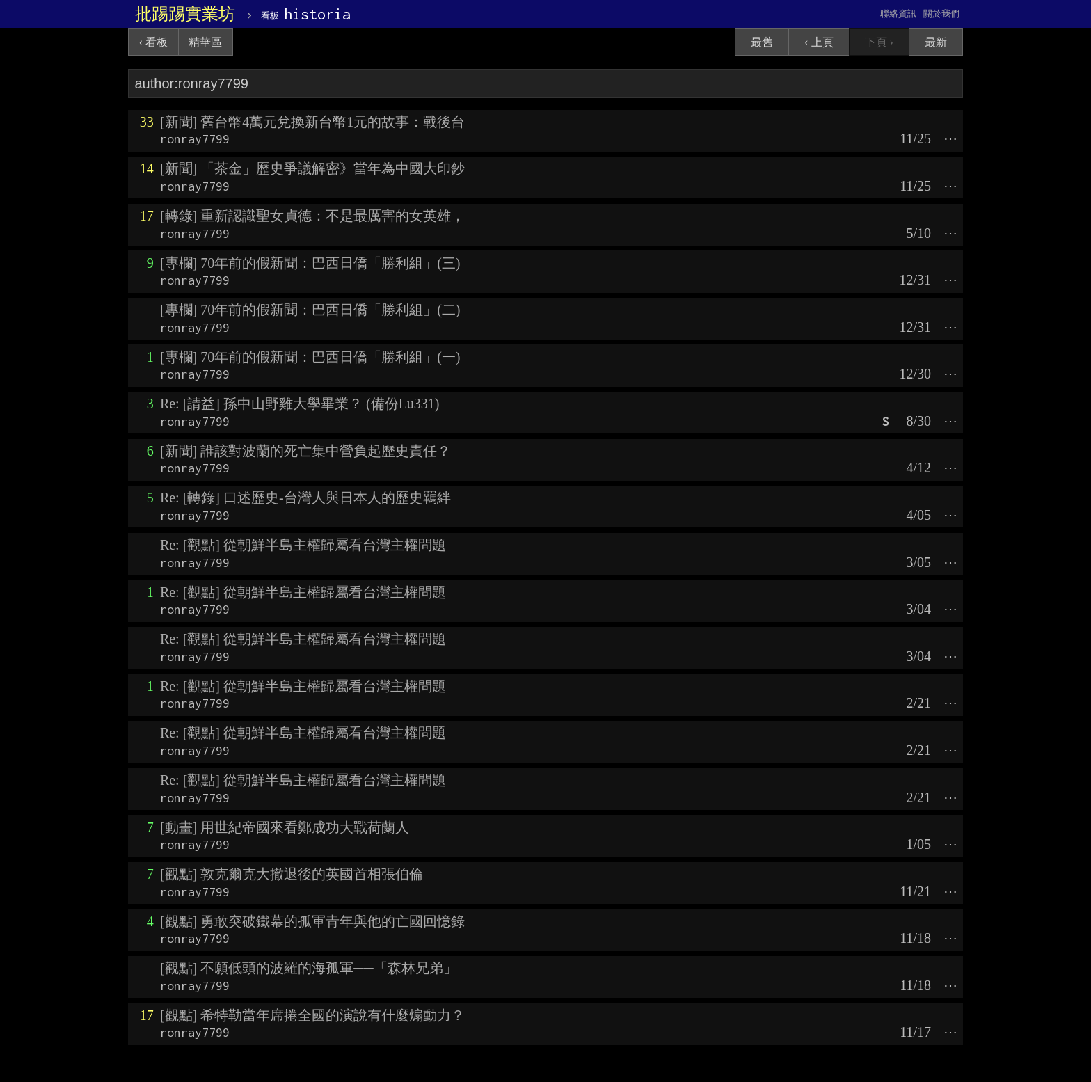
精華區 (205, 42)
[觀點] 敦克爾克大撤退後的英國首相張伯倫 (291, 874)
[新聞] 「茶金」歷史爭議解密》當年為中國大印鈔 (312, 168)
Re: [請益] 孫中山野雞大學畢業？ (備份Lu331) (300, 403)
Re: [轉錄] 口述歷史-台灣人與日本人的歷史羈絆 (305, 497)
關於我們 (941, 13)
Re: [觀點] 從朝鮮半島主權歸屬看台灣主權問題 (303, 544)
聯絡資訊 (898, 13)
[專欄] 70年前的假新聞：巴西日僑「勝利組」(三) (310, 263)
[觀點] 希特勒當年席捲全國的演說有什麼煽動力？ (312, 1015)
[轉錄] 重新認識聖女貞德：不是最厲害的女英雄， (312, 215)
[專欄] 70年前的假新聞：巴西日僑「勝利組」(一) (310, 357)
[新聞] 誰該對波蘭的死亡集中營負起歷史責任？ (305, 451)
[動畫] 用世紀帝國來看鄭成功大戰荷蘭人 (284, 827)
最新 (936, 42)
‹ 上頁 (818, 42)
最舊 (762, 42)
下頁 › (879, 42)
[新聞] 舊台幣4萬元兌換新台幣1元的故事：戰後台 (312, 121)
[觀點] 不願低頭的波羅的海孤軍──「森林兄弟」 (308, 968)
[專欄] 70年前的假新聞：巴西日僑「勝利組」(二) (310, 309)
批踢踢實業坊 (185, 14)
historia (306, 14)
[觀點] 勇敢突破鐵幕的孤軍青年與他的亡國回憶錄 (312, 921)
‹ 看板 (153, 42)
